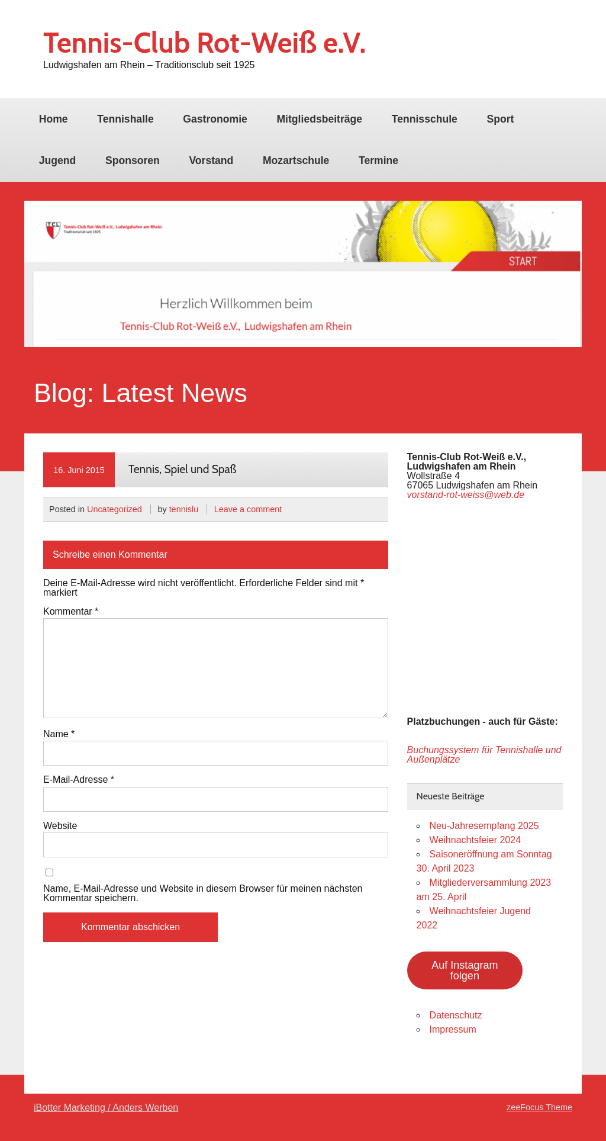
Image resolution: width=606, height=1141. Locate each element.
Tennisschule (424, 119)
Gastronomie (215, 119)
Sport (500, 119)
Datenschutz (456, 1015)
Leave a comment (248, 509)
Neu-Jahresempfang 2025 (484, 826)
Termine (378, 160)
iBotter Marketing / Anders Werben (106, 1108)
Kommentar (70, 611)
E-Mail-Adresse (78, 780)
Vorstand (211, 160)
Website (60, 826)
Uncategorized (114, 509)
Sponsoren (132, 160)
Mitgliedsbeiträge (319, 119)
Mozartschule (296, 160)
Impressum (453, 1029)
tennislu (184, 509)
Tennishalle (125, 119)
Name (59, 734)
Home (53, 119)
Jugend (57, 160)
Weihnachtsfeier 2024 (475, 840)
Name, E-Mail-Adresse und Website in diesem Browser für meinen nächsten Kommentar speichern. (203, 893)
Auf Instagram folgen (464, 970)
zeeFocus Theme (539, 1107)
